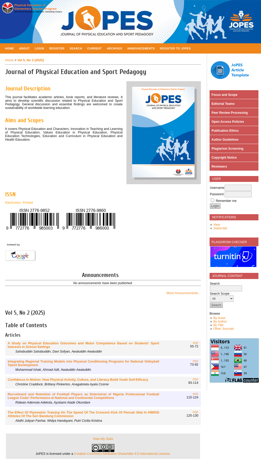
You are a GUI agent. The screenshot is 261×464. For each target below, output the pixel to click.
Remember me (226, 201)
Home (9, 48)
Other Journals (223, 329)
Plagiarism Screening (226, 148)
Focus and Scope (223, 95)
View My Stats (103, 439)
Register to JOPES (175, 48)
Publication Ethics (224, 130)
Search (76, 48)
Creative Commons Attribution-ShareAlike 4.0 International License (121, 454)
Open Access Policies (227, 121)
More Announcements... (184, 293)
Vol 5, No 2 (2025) (30, 60)
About (24, 48)
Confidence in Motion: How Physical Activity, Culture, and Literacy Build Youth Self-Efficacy (78, 379)
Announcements (141, 48)
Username (217, 188)
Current (94, 48)
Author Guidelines (224, 139)
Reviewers (218, 166)
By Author (220, 321)
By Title (218, 325)
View (216, 224)
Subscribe (220, 228)
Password (217, 194)
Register (57, 48)
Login (39, 48)
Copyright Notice (223, 157)
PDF (195, 343)
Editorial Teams (222, 104)
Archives (114, 48)
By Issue (219, 318)
